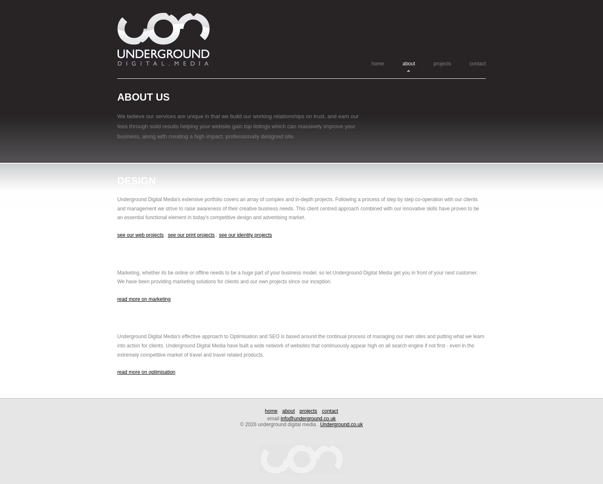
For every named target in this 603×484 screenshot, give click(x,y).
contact (477, 64)
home (377, 64)
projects (442, 64)
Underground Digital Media (163, 39)
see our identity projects (245, 235)
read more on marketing (143, 299)
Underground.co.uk (341, 424)
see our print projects (191, 235)
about (408, 64)
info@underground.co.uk (308, 419)
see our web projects (140, 235)
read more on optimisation (146, 372)
